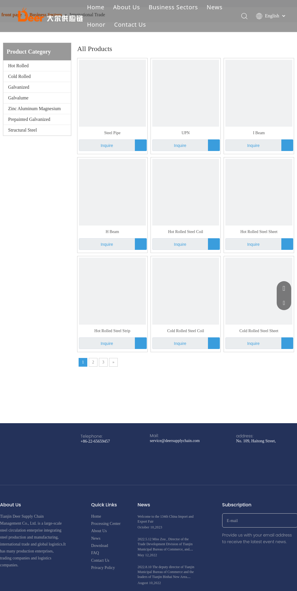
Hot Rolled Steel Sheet (259, 232)
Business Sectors (173, 7)
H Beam (112, 232)
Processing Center (105, 523)
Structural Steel (22, 130)
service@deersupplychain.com (175, 441)
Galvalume (18, 97)
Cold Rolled (19, 76)
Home (95, 7)
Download (99, 545)
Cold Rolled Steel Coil (185, 331)
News (214, 7)
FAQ (95, 553)
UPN (186, 133)
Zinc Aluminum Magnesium (34, 108)
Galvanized (18, 87)
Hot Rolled (18, 65)
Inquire (96, 145)
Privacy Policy (103, 567)
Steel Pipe (112, 133)
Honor (96, 24)
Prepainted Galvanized (29, 119)
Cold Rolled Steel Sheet (259, 331)
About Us (126, 7)
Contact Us (130, 24)
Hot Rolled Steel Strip (112, 331)
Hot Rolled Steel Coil (185, 232)
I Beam (259, 133)
